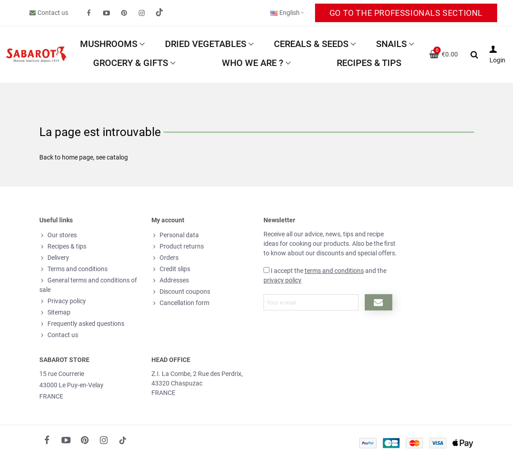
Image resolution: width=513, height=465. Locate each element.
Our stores (58, 235)
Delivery (54, 258)
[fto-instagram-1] (142, 13)
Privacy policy (62, 301)
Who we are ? (252, 62)
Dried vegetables (205, 43)
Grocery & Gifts (130, 62)
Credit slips (170, 269)
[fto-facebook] (89, 13)
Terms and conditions (73, 269)
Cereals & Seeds (311, 43)
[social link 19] (159, 13)
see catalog (112, 157)
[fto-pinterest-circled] (124, 13)
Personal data (175, 235)
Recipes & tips (369, 62)
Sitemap (55, 312)
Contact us (53, 12)
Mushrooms (108, 43)
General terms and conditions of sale (88, 284)
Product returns (177, 246)
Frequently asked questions (81, 324)
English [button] (287, 12)
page (86, 157)
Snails (391, 43)
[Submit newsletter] (378, 302)
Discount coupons (180, 291)
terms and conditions (334, 270)
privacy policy (282, 280)
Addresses (170, 280)
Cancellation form (180, 303)
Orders (165, 258)
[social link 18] (123, 440)
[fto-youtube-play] (106, 13)
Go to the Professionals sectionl (406, 13)
